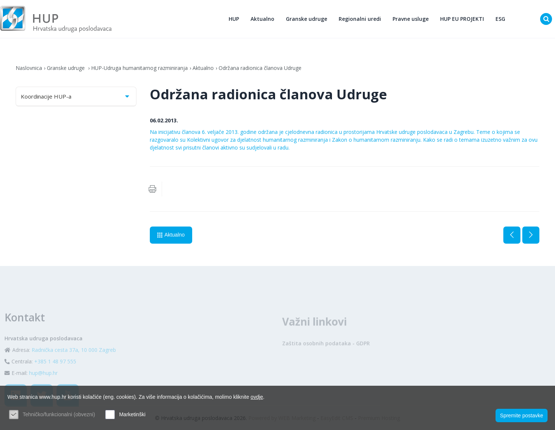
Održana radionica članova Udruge (260, 67)
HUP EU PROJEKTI (462, 18)
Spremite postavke (521, 415)
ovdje (257, 397)
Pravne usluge (411, 18)
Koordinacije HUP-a (75, 96)
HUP (234, 18)
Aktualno (262, 18)
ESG (500, 18)
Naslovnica (29, 67)
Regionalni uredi (360, 18)
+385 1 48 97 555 (55, 374)
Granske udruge (306, 18)
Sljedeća (530, 235)
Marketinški (132, 414)
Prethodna (511, 235)
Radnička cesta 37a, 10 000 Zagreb (74, 362)
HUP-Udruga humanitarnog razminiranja (139, 67)
